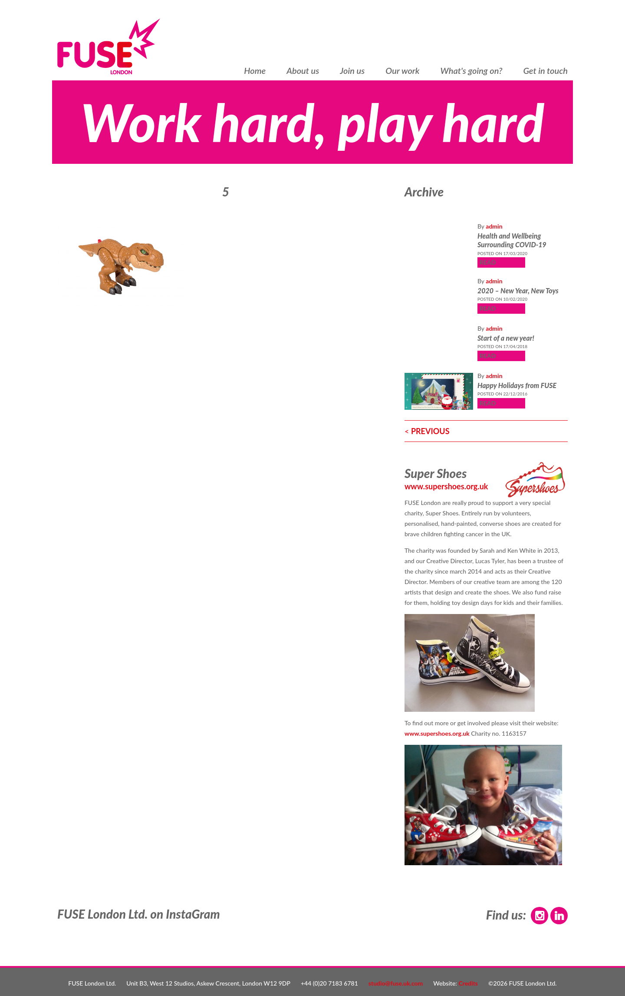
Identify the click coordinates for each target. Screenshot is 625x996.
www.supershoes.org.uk (446, 486)
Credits (468, 983)
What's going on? (472, 71)
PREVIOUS (430, 431)
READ (488, 262)
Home (255, 71)
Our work (402, 71)
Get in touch (545, 71)
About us (302, 71)
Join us (352, 71)
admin (494, 226)
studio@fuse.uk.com (395, 983)
